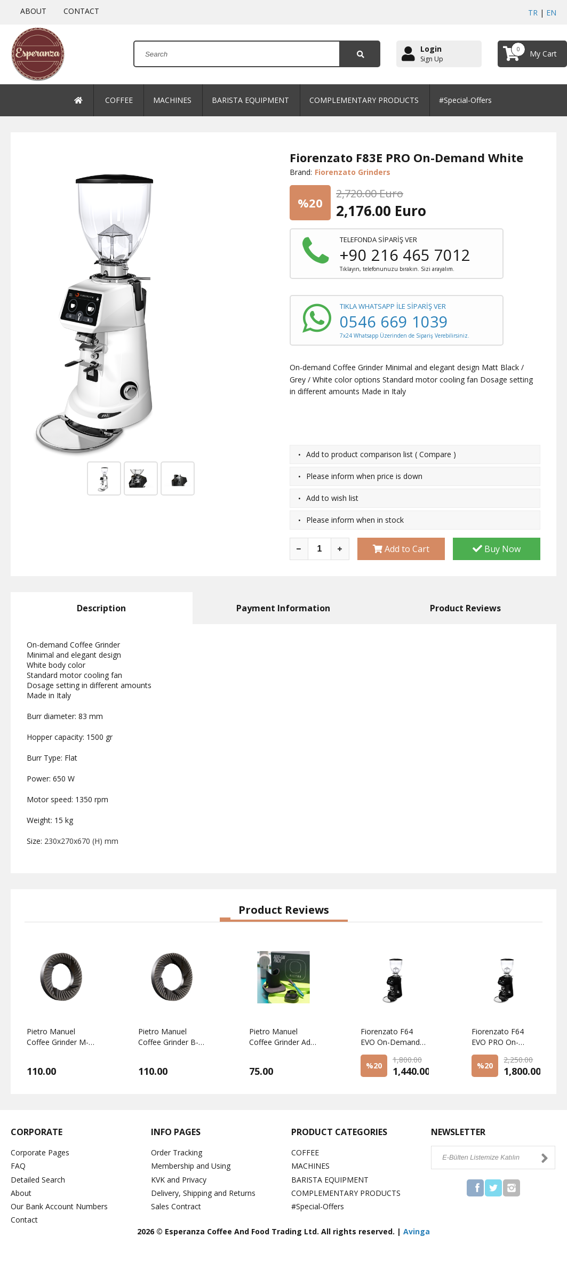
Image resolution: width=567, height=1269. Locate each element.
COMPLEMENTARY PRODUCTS (364, 100)
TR (533, 12)
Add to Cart (401, 549)
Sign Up (431, 59)
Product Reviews (465, 608)
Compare (435, 454)
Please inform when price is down (364, 476)
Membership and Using (190, 1166)
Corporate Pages (40, 1152)
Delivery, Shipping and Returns (203, 1193)
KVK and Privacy (178, 1180)
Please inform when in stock (355, 520)
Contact (24, 1220)
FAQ (18, 1166)
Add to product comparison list (359, 454)
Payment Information (283, 608)
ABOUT (31, 11)
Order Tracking (176, 1152)
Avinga (416, 1231)
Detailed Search (38, 1180)
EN (551, 12)
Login (431, 49)
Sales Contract (176, 1206)
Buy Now (497, 549)
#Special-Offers (465, 100)
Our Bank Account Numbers (59, 1206)
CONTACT (79, 11)
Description (101, 608)
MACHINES (172, 100)
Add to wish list (332, 498)
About (21, 1193)
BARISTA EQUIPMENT (250, 100)
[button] (225, 919)
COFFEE (119, 100)
